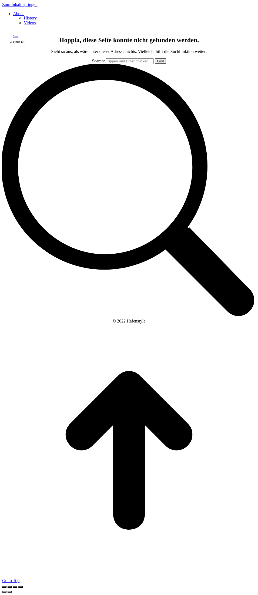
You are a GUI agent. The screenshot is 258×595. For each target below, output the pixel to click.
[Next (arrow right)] (10, 592)
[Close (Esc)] (4, 587)
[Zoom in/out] (20, 587)
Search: (98, 61)
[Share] (10, 587)
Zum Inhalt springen (20, 4)
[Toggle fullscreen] (15, 587)
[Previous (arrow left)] (4, 592)
